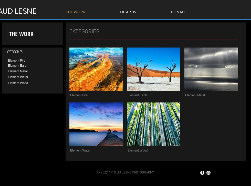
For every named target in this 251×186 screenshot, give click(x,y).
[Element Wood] (25, 83)
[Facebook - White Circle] (202, 173)
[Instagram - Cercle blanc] (208, 173)
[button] (87, 95)
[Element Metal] (25, 71)
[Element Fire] (25, 61)
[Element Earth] (25, 66)
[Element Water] (25, 77)
